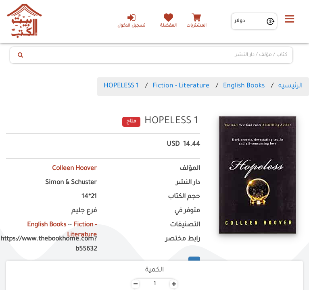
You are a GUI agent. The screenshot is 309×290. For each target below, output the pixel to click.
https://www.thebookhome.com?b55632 (51, 244)
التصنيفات (185, 225)
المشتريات (196, 26)
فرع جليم (84, 211)
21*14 (89, 197)
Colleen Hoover (74, 169)
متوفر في (187, 211)
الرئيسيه (290, 86)
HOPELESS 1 (121, 86)
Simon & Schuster (71, 183)
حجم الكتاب (184, 197)
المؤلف (190, 169)
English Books (244, 86)
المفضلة (168, 26)
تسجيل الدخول (131, 20)
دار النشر (188, 183)
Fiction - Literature (180, 86)
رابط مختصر (182, 239)
